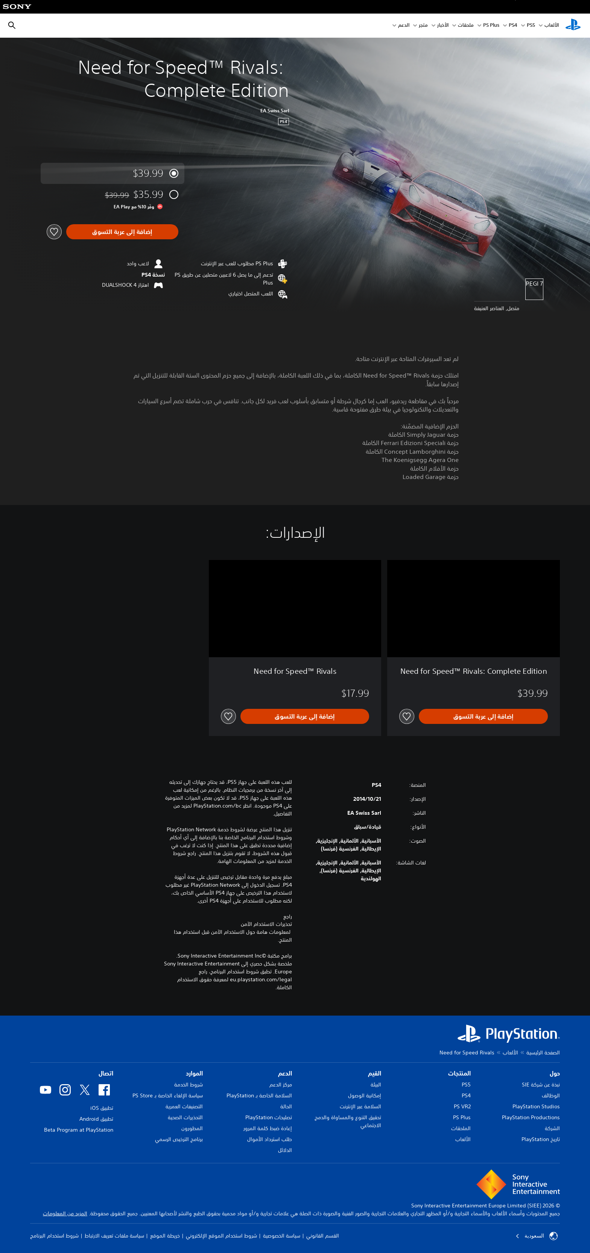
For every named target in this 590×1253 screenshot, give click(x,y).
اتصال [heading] (106, 1073)
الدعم (403, 26)
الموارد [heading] (194, 1073)
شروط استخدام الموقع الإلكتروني (221, 1235)
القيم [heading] (374, 1073)
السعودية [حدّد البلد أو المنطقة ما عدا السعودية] (536, 1236)
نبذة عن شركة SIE (541, 1084)
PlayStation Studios (536, 1106)
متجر (423, 26)
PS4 (513, 26)
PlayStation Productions (531, 1117)
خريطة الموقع (165, 1235)
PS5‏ (531, 26)
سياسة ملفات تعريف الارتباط (114, 1235)
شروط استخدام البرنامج (54, 1235)
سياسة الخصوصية (281, 1235)
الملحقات (461, 1128)
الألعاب (551, 26)
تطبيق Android (96, 1118)
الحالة (286, 1106)
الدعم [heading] (285, 1073)
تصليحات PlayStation (268, 1117)
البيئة (376, 1084)
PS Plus (491, 26)
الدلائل (285, 1150)
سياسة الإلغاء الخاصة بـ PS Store (167, 1095)
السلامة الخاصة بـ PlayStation (259, 1095)
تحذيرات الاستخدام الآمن (266, 924)
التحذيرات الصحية (185, 1117)
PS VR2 (462, 1106)
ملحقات (466, 26)
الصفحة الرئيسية (543, 1052)
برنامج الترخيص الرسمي (179, 1139)
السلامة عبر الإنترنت (360, 1106)
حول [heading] (555, 1073)
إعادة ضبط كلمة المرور (267, 1128)
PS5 (466, 1084)
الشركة (552, 1128)
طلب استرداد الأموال (269, 1139)
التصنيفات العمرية (184, 1106)
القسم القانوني (322, 1235)
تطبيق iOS (101, 1108)
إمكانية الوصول (364, 1095)
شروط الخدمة (188, 1084)
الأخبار (443, 26)
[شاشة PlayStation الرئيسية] (573, 25)
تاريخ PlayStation (541, 1139)
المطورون (192, 1128)
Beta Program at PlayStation (78, 1129)
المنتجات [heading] (459, 1073)
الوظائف (551, 1095)
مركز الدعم (280, 1084)
